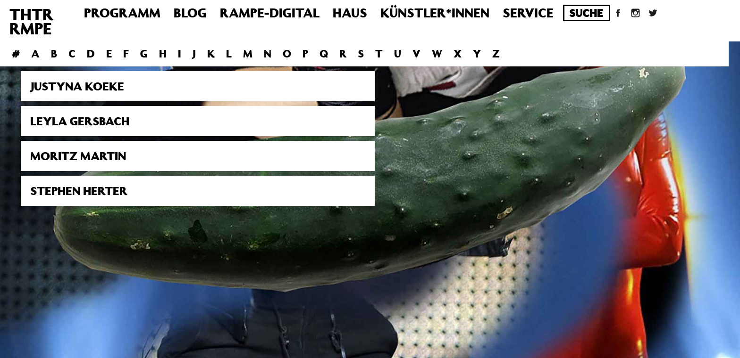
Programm (122, 12)
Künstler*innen (434, 12)
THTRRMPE (31, 21)
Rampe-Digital (270, 12)
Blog (190, 12)
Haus (350, 12)
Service (528, 12)
